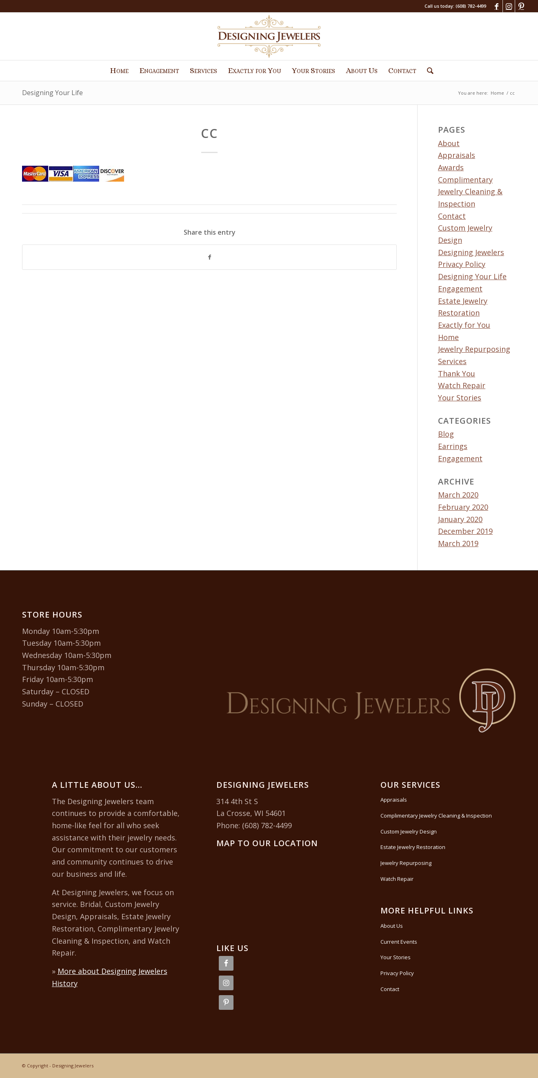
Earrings (452, 446)
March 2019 (458, 543)
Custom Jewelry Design (408, 831)
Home (448, 337)
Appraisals (456, 155)
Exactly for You (464, 325)
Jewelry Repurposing (474, 349)
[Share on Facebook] (209, 257)
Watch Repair (461, 385)
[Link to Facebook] (496, 6)
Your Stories (459, 397)
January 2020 (460, 519)
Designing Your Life (52, 92)
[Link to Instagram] (509, 6)
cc (209, 133)
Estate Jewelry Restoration (412, 847)
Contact (452, 216)
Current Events (398, 941)
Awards (451, 167)
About (449, 143)
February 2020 (463, 507)
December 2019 (465, 531)
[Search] (428, 70)
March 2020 (458, 495)
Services (452, 361)
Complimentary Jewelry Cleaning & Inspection (470, 192)
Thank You (456, 373)
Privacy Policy (397, 973)
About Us (391, 925)
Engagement (460, 288)
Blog (446, 434)
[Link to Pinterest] (521, 6)
